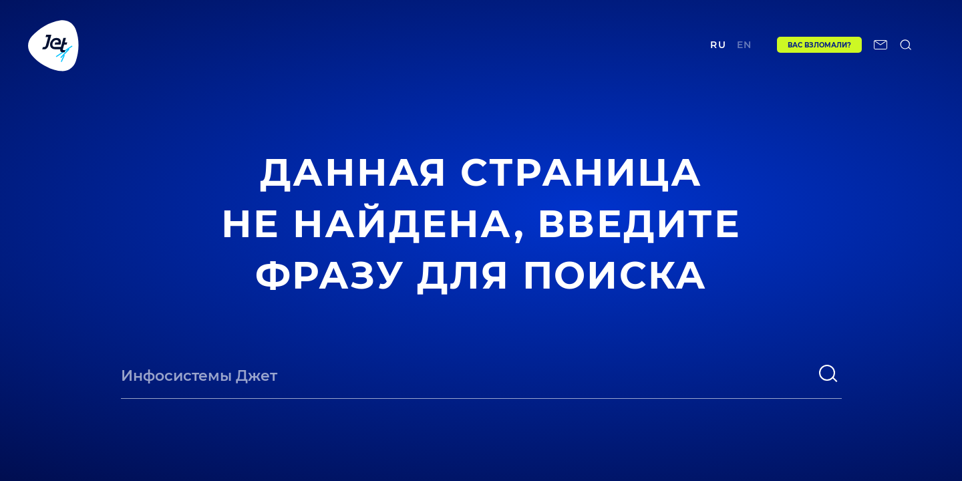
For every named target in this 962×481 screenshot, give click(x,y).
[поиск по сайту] (906, 45)
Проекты (286, 44)
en (741, 45)
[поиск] (828, 373)
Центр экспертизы (380, 44)
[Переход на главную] (53, 44)
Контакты (616, 44)
